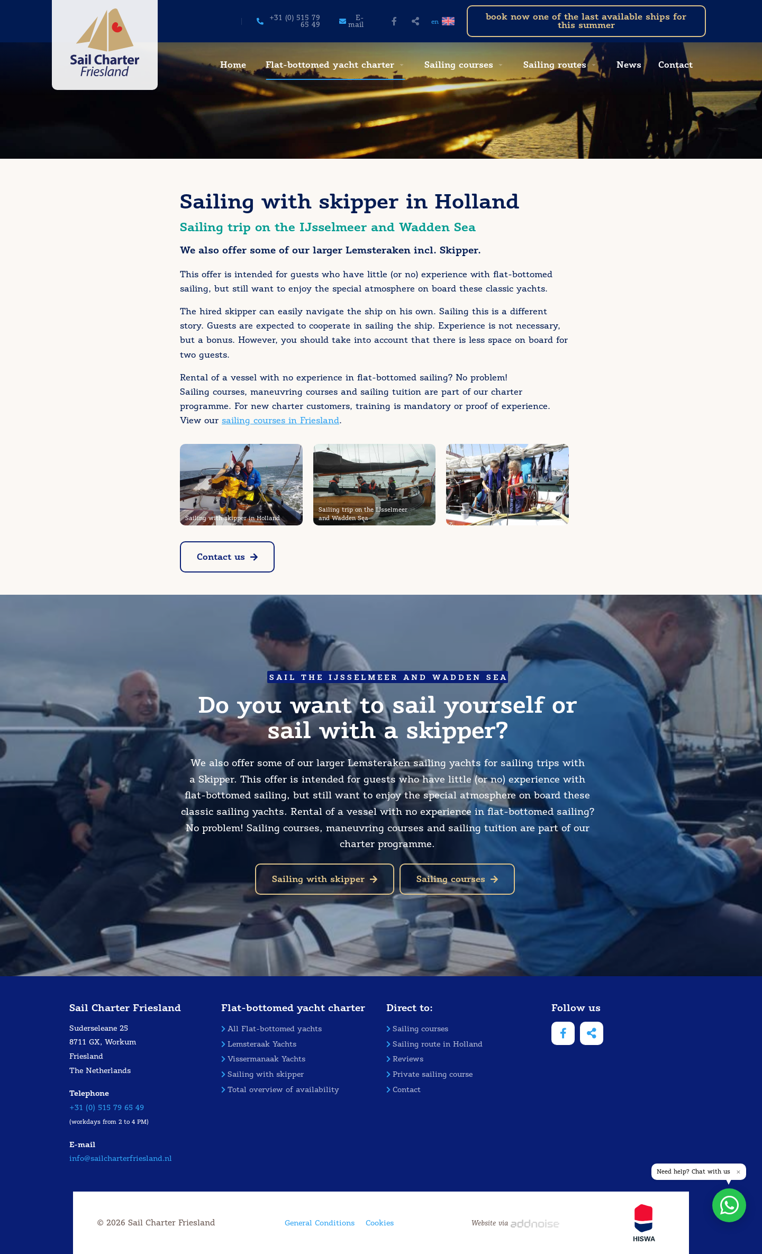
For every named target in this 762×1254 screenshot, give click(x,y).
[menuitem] (232, 65)
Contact (675, 64)
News (628, 64)
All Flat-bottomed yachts (271, 1028)
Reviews (404, 1059)
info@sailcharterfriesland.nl (120, 1158)
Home (233, 64)
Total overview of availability (280, 1089)
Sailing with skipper (324, 879)
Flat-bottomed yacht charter (330, 64)
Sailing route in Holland (434, 1044)
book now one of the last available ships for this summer (586, 21)
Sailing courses (458, 64)
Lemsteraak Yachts (258, 1044)
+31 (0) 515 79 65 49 (106, 1107)
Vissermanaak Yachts (263, 1059)
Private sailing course (429, 1074)
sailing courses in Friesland (280, 420)
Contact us (227, 556)
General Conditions (320, 1223)
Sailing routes (554, 64)
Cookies (380, 1223)
